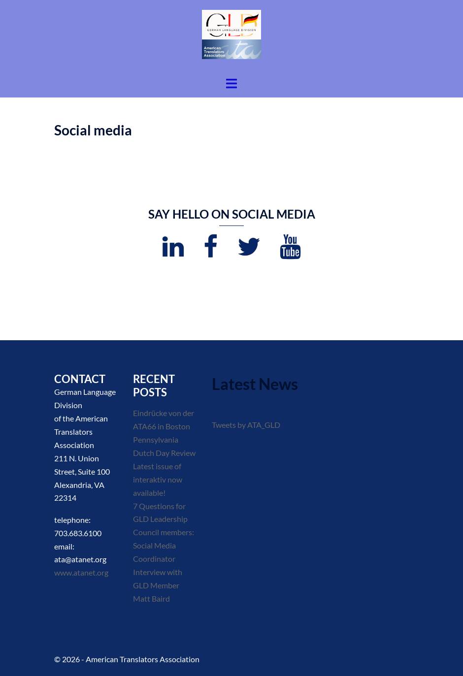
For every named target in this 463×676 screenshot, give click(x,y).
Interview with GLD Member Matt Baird (157, 585)
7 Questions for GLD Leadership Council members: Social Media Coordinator (163, 532)
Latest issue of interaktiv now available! (157, 479)
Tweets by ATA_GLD (246, 424)
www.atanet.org (81, 572)
